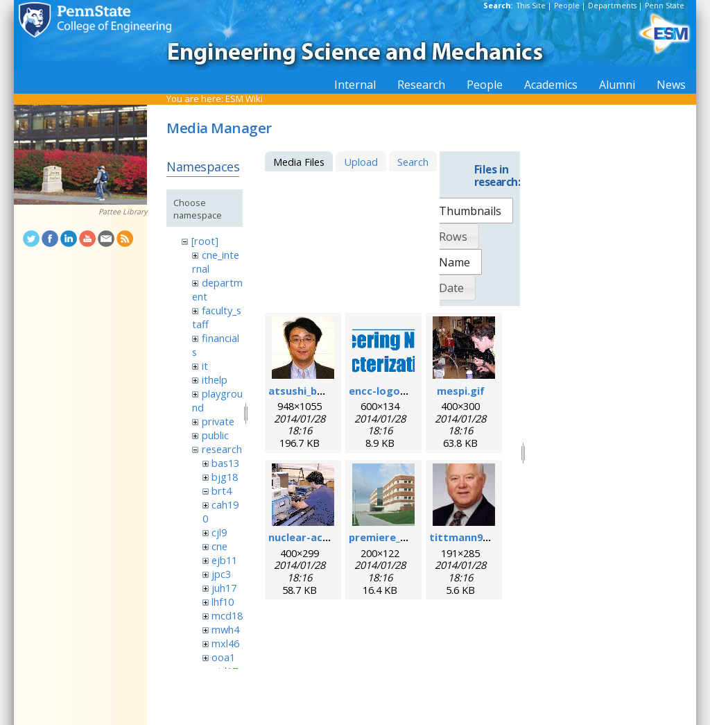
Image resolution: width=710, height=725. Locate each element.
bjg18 (224, 477)
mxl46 (225, 643)
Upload (361, 162)
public (215, 435)
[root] (204, 241)
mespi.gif (461, 391)
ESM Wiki (244, 98)
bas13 (225, 463)
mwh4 (225, 629)
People (567, 5)
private (218, 421)
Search (412, 162)
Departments (612, 5)
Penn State (664, 5)
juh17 (223, 588)
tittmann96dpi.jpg (475, 537)
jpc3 (221, 574)
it (205, 366)
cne (219, 546)
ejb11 (224, 560)
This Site (531, 5)
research (222, 449)
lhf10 (222, 601)
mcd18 (227, 615)
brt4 (221, 490)
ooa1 (223, 657)
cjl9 (219, 532)
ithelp (214, 379)
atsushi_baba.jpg (311, 391)
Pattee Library (122, 211)
